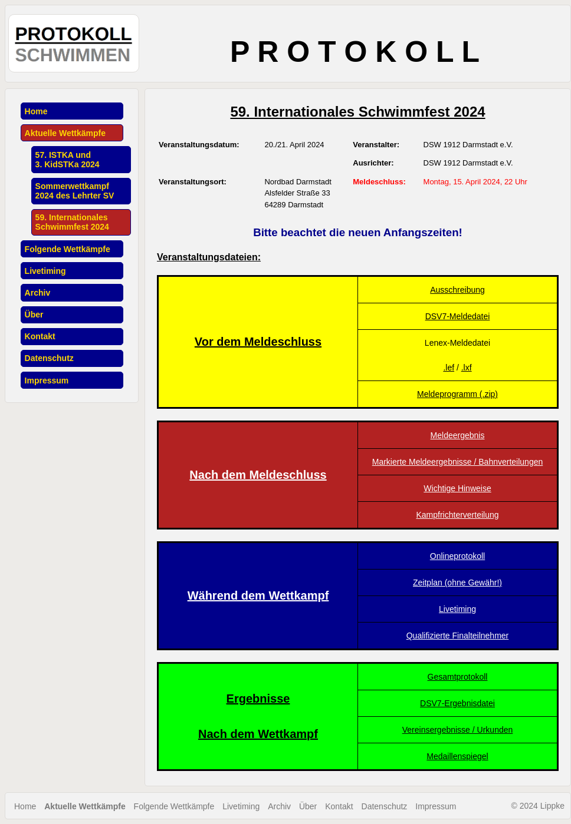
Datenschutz (49, 358)
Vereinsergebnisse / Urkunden (457, 729)
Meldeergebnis (458, 435)
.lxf (466, 367)
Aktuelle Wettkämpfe (65, 133)
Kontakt (40, 336)
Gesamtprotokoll (458, 676)
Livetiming (45, 271)
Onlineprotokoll (457, 556)
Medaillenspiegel (457, 756)
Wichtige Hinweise (457, 488)
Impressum (47, 380)
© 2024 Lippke (538, 805)
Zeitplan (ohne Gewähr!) (457, 582)
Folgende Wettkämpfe (67, 249)
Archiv (38, 292)
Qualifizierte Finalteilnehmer (457, 635)
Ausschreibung (457, 289)
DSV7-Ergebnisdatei (457, 703)
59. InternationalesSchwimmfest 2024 (72, 222)
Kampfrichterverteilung (457, 514)
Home (36, 111)
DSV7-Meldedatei (457, 316)
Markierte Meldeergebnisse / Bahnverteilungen (457, 461)
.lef (448, 367)
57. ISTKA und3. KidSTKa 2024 (67, 159)
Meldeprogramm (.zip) (457, 394)
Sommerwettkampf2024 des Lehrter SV (74, 190)
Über (34, 314)
